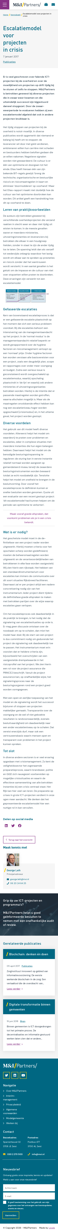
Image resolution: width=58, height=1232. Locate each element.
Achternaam (11, 1187)
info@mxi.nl (38, 1154)
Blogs (22, 1021)
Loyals (52, 1227)
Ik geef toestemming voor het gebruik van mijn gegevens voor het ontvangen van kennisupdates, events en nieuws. (30, 1205)
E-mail (8, 1196)
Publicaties (9, 61)
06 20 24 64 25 (18, 883)
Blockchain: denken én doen (28, 954)
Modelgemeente (15, 1118)
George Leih (14, 870)
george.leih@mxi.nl (19, 879)
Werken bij (12, 1123)
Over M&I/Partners (16, 1090)
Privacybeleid (13, 1104)
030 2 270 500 (15, 1154)
